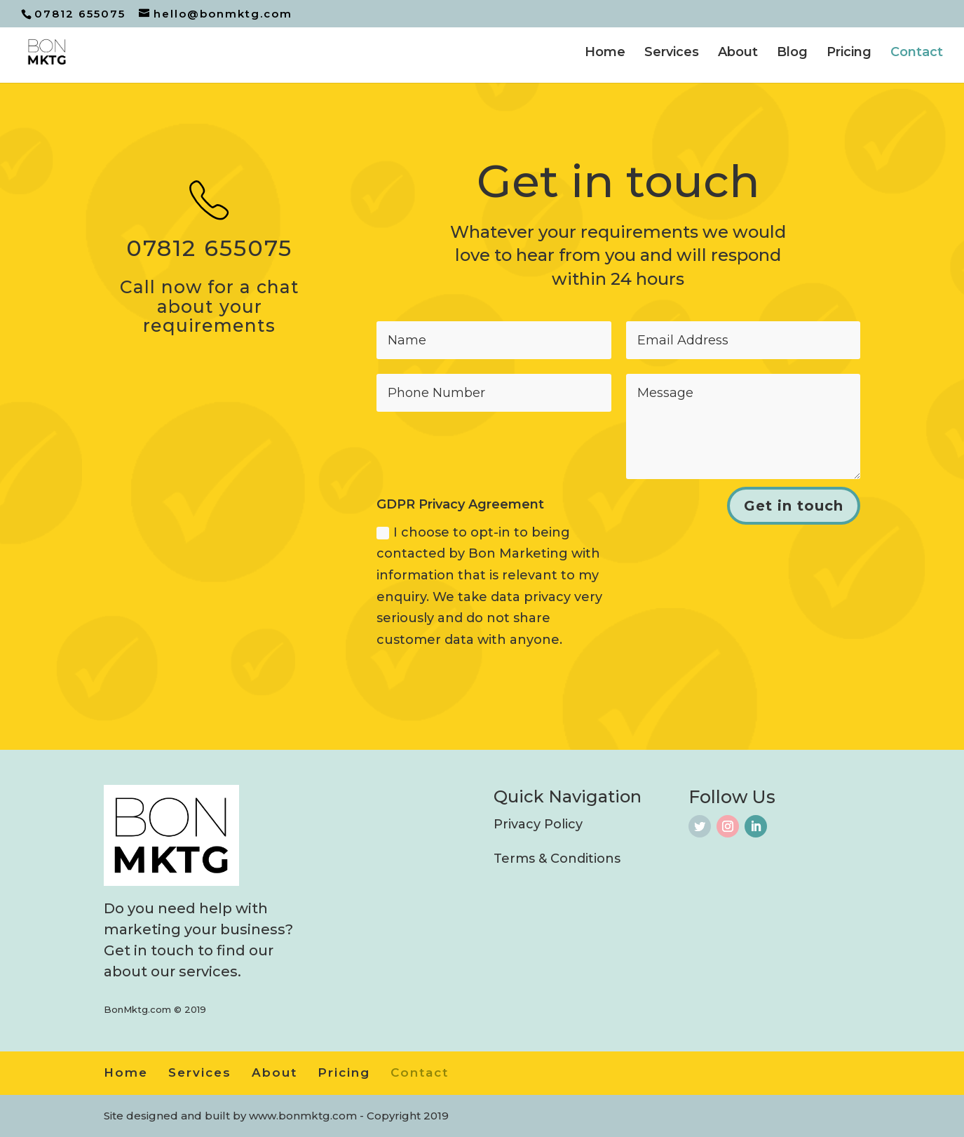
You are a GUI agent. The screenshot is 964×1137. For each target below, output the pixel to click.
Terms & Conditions (557, 858)
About (738, 53)
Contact (916, 53)
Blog (792, 53)
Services (671, 53)
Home (605, 53)
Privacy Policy (538, 824)
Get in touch (793, 505)
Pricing (849, 53)
